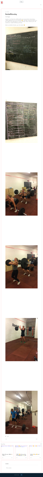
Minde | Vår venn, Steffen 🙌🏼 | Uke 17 (7, 455)
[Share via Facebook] (5, 436)
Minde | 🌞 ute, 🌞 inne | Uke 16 (35, 455)
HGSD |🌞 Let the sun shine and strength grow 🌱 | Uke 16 (21, 455)
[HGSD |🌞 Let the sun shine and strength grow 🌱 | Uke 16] (21, 449)
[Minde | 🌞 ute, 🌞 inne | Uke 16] (35, 449)
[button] (21, 2)
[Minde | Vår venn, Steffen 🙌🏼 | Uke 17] (7, 449)
